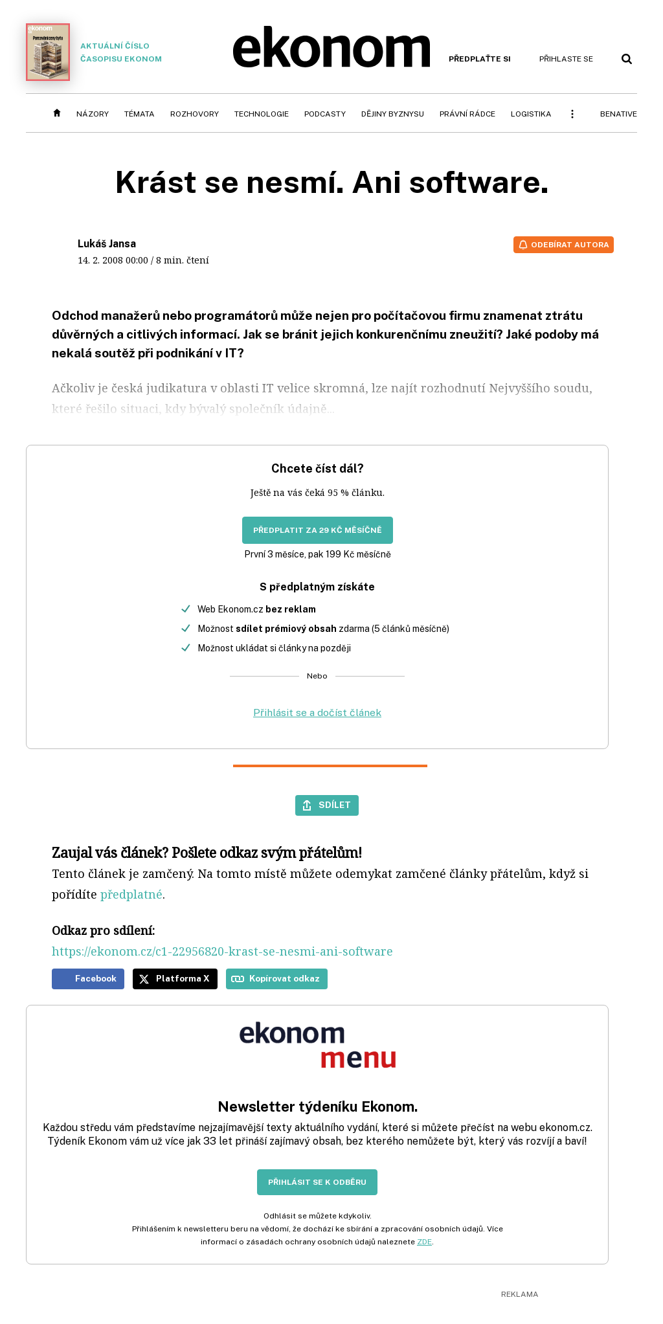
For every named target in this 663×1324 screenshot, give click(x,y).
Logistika (531, 113)
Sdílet (335, 805)
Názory (92, 113)
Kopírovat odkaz (284, 978)
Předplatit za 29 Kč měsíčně (317, 530)
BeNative (618, 113)
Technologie (261, 113)
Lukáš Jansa (107, 244)
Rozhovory (194, 113)
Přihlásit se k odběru (317, 1182)
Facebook (96, 978)
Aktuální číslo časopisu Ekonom (94, 52)
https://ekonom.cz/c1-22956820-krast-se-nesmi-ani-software (222, 951)
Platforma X (183, 978)
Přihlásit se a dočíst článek (317, 712)
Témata (139, 113)
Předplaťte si (480, 58)
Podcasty (325, 113)
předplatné (131, 894)
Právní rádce (467, 113)
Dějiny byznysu (392, 113)
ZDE (424, 1241)
